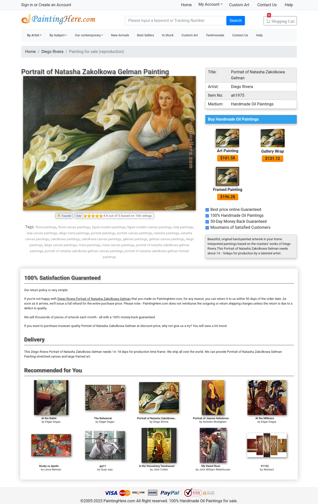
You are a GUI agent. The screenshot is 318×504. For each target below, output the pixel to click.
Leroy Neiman (52, 469)
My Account (211, 4)
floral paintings (46, 227)
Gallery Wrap (272, 151)
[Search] (175, 20)
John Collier (161, 469)
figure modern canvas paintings (149, 227)
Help (289, 4)
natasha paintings (166, 233)
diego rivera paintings (74, 233)
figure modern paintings (108, 227)
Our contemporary (88, 35)
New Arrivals (120, 35)
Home (186, 4)
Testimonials (215, 35)
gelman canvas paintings (166, 239)
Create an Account (55, 4)
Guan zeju (107, 469)
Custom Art (239, 4)
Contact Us (267, 4)
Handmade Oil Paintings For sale (58, 20)
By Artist (33, 35)
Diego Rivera (52, 51)
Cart (281, 19)
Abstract (269, 469)
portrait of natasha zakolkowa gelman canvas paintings (84, 251)
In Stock (168, 35)
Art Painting (227, 150)
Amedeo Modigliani (215, 421)
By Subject (57, 35)
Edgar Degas (53, 421)
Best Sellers (145, 35)
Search (236, 20)
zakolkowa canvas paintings (101, 239)
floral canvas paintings (74, 227)
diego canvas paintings (60, 245)
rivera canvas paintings (118, 245)
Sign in (27, 4)
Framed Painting (227, 189)
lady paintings (183, 227)
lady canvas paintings (42, 233)
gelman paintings (135, 239)
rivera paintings (89, 245)
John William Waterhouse (214, 469)
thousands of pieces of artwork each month (66, 317)
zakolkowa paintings (65, 239)
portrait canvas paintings (134, 233)
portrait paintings (103, 233)
